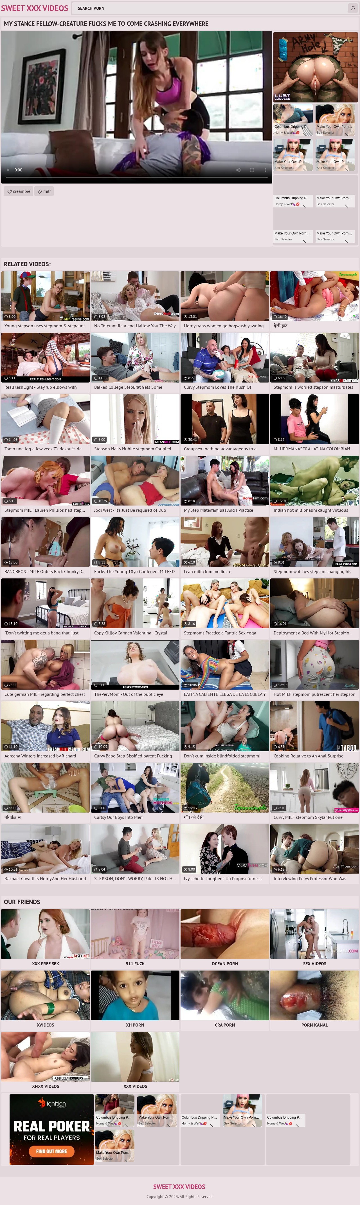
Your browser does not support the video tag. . (136, 107)
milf (47, 191)
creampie (21, 191)
